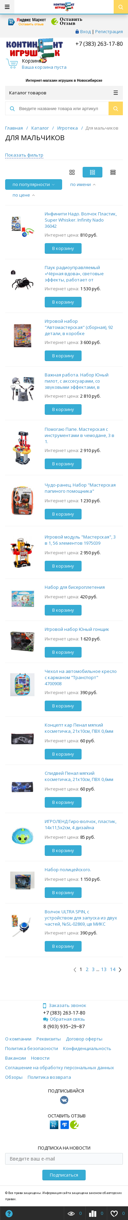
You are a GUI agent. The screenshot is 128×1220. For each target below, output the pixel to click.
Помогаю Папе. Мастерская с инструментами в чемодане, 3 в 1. (79, 435)
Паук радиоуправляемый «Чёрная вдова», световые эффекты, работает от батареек (74, 276)
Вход (85, 31)
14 (112, 969)
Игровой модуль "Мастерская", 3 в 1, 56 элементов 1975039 (80, 540)
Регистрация (109, 31)
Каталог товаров (63, 93)
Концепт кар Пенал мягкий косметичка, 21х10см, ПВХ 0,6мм (79, 728)
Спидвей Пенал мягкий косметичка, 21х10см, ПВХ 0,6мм (79, 776)
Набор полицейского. (68, 869)
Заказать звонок (64, 1005)
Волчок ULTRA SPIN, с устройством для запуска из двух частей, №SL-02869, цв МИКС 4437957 (81, 921)
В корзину (63, 248)
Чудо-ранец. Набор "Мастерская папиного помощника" (80, 488)
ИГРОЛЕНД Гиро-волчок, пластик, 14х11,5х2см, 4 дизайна (80, 824)
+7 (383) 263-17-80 (98, 44)
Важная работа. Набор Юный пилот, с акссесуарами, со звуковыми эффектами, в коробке (77, 384)
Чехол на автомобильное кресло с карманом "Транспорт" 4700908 (81, 677)
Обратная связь (64, 1019)
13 (103, 969)
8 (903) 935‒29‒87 (64, 1026)
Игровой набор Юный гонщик (77, 629)
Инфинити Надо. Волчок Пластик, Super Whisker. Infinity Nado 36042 (81, 220)
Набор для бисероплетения (75, 587)
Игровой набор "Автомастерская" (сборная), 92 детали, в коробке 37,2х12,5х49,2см (79, 330)
